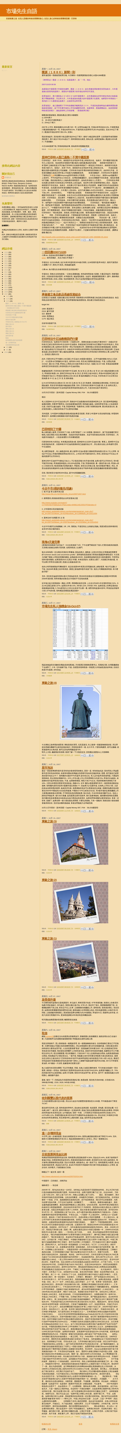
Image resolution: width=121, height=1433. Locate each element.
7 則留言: (78, 1416)
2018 (6, 270)
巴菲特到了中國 (51, 429)
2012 (6, 283)
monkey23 (49, 1036)
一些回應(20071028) (54, 252)
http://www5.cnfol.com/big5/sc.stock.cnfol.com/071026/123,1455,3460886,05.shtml (75, 237)
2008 (6, 292)
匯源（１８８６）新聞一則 (58, 72)
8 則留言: (78, 532)
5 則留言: (78, 419)
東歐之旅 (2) (49, 879)
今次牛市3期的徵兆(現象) (57, 488)
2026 (6, 252)
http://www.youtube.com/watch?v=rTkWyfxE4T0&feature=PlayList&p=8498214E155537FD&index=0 (69, 504)
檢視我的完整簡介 (8, 196)
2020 (6, 265)
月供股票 (49, 676)
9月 (7, 347)
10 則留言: (78, 149)
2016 (6, 274)
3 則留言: (78, 476)
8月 (7, 350)
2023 (6, 259)
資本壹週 (49, 422)
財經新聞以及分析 (51, 242)
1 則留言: (78, 870)
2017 (6, 272)
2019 (6, 268)
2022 (6, 261)
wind (44, 258)
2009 (6, 289)
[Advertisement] (60, 28)
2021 (6, 263)
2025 (6, 254)
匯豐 (47, 1123)
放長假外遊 (49, 999)
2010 (6, 287)
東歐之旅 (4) (49, 682)
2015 (6, 276)
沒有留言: (78, 239)
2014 (6, 279)
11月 (8, 299)
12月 (8, 296)
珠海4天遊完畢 (51, 542)
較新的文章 (46, 1424)
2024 (6, 256)
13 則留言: (78, 326)
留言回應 (49, 285)
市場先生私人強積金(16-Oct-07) (61, 606)
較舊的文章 (114, 1424)
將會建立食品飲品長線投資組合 (61, 294)
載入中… (5, 70)
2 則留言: (78, 1142)
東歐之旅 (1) (49, 938)
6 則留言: (78, 673)
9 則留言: (78, 593)
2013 (6, 281)
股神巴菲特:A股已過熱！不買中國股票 (65, 157)
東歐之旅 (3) (49, 821)
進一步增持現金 (51, 1133)
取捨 (44, 1033)
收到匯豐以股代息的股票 (57, 1098)
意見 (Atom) (52, 1429)
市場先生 (8, 177)
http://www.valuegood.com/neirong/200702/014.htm (62, 1176)
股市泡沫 (47, 767)
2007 (6, 294)
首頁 (80, 1424)
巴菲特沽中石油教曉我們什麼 (60, 338)
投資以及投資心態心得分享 (54, 479)
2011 (6, 285)
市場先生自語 (21, 11)
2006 (6, 352)
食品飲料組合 (50, 329)
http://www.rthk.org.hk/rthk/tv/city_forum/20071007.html (64, 494)
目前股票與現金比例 (54, 1154)
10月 (8, 301)
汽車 (52, 175)
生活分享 (49, 596)
